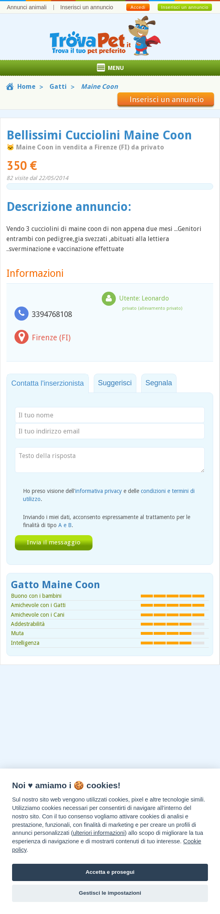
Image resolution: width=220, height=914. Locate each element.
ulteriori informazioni (99, 833)
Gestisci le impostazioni (110, 893)
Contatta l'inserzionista (47, 383)
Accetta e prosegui (110, 872)
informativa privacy (98, 491)
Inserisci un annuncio (86, 7)
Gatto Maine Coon (55, 585)
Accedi (137, 7)
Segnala (159, 383)
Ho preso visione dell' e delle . (109, 495)
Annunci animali (27, 7)
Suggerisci (115, 383)
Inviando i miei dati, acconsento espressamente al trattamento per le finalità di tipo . (106, 521)
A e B (65, 525)
